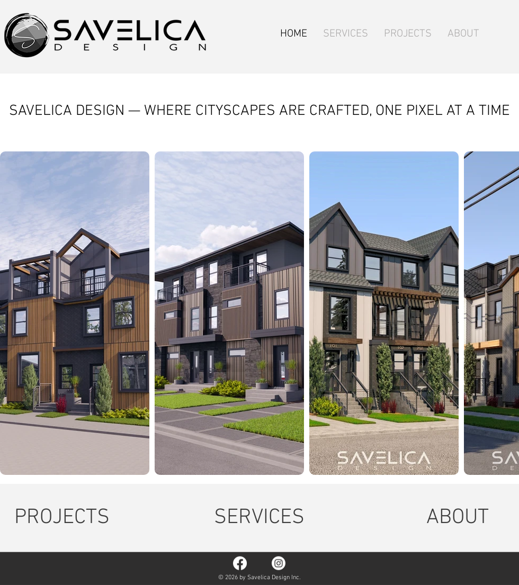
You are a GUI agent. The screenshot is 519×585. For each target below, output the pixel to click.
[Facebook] (240, 563)
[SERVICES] (259, 517)
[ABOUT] (457, 517)
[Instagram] (278, 563)
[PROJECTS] (62, 517)
